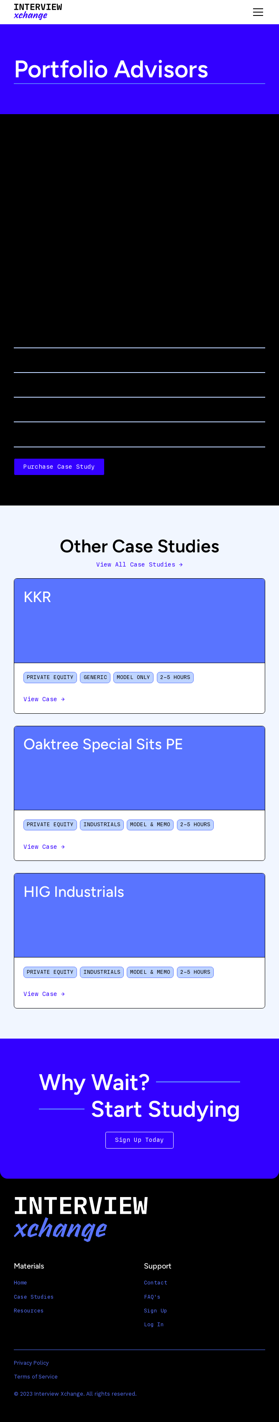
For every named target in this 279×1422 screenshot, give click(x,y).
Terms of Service (36, 1376)
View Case (44, 699)
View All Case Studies (139, 564)
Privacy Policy (31, 1363)
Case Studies (34, 1296)
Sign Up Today (139, 1140)
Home (20, 1282)
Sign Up (155, 1310)
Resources (29, 1310)
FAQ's (152, 1296)
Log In (154, 1324)
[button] (256, 12)
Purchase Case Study (59, 466)
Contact (155, 1282)
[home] (38, 12)
